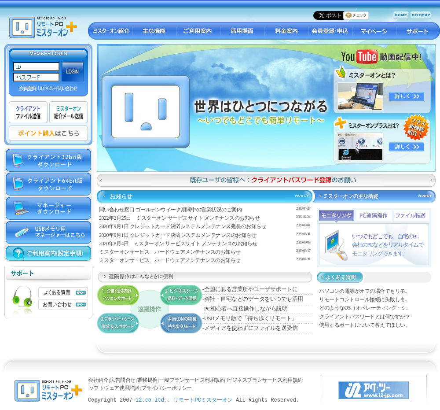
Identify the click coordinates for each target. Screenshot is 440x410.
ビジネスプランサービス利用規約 (265, 380)
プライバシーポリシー (166, 388)
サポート (418, 31)
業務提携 (147, 380)
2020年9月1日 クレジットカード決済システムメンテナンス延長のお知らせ (183, 226)
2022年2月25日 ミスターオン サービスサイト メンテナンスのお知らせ (179, 218)
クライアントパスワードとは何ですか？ (364, 317)
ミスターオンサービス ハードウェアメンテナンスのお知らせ (170, 252)
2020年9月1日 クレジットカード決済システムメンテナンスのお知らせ (178, 235)
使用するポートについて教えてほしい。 (364, 325)
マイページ (374, 31)
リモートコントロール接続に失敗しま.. (363, 299)
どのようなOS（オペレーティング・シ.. (363, 308)
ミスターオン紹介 (110, 31)
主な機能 (154, 31)
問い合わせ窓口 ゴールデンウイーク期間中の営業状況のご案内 (170, 210)
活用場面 (242, 31)
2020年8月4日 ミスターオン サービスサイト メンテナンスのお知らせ (178, 243)
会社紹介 (98, 380)
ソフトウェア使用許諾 (114, 388)
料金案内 (286, 31)
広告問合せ (123, 380)
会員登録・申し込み (330, 31)
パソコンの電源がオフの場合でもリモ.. (363, 291)
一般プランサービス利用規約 (192, 380)
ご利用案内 (198, 31)
